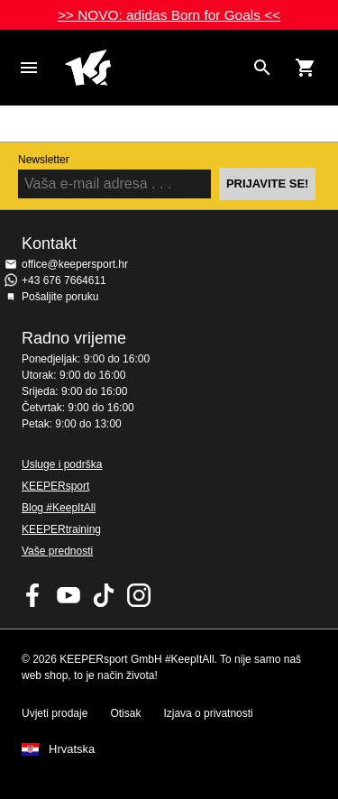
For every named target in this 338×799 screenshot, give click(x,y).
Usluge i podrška (62, 464)
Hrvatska (72, 749)
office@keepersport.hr (75, 264)
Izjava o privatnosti (207, 713)
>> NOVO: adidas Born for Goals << (169, 15)
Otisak (125, 713)
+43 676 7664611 (64, 280)
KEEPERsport (55, 486)
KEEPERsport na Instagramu (139, 595)
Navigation (28, 67)
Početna (154, 68)
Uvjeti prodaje (54, 713)
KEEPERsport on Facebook (33, 595)
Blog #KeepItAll (59, 507)
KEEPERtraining (61, 529)
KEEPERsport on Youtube (68, 595)
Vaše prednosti (57, 551)
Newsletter (43, 159)
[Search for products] (262, 68)
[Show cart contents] (306, 68)
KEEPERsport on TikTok (103, 595)
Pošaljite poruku (60, 296)
